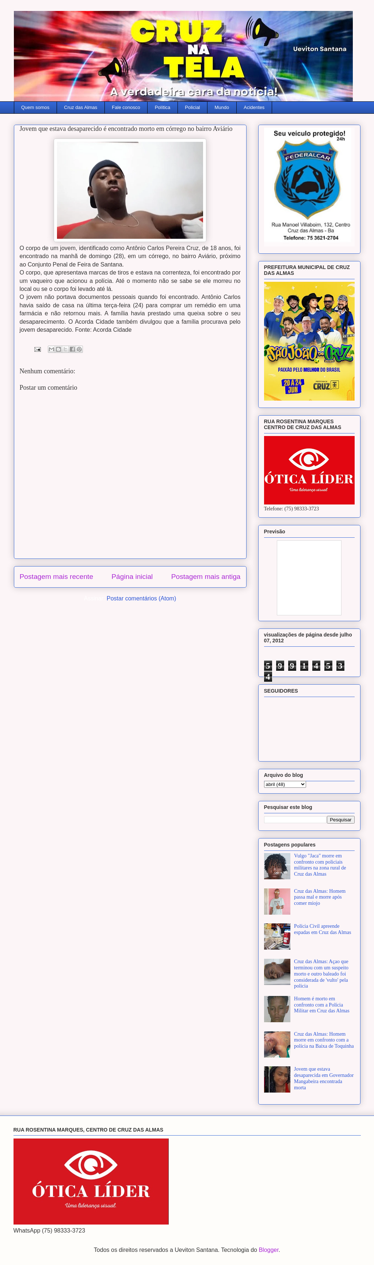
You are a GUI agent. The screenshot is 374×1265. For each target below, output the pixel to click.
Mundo (222, 107)
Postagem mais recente (57, 576)
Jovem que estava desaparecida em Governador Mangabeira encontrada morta (324, 1078)
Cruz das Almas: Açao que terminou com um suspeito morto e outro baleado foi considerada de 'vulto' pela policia (321, 974)
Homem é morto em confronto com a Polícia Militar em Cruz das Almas (322, 1005)
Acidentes (254, 107)
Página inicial (132, 576)
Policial (192, 107)
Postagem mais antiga (206, 576)
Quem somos (35, 107)
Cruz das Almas (80, 107)
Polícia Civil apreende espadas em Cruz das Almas (322, 929)
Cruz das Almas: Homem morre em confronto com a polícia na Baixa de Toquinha (324, 1040)
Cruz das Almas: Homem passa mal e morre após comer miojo (320, 897)
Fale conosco (126, 107)
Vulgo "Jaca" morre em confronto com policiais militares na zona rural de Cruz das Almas (320, 865)
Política (163, 107)
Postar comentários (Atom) (141, 598)
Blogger (268, 1250)
